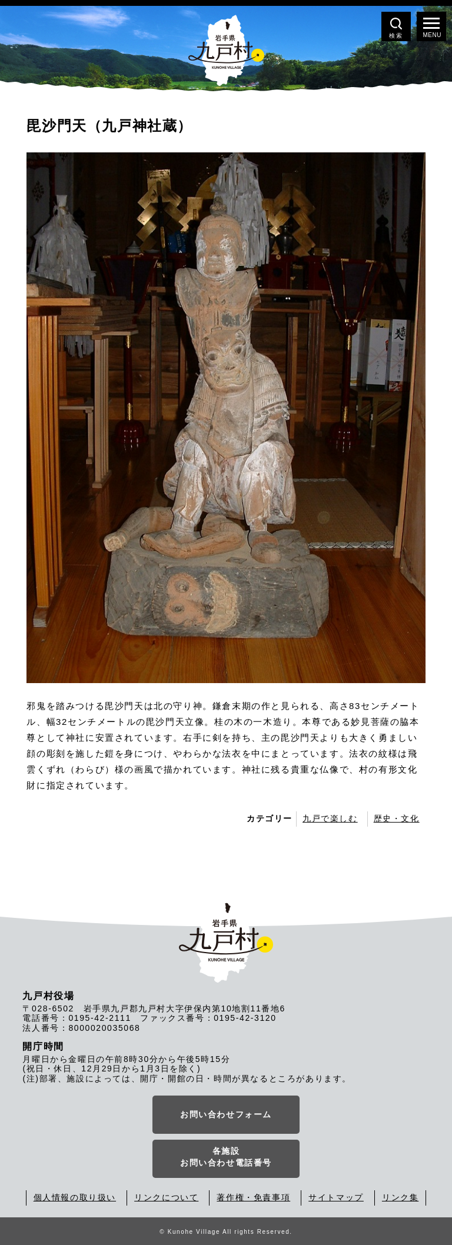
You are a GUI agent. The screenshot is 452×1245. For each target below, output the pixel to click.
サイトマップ (336, 1197)
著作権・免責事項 (253, 1197)
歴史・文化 (397, 818)
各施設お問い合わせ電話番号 (226, 1156)
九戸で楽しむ (330, 818)
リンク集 (400, 1197)
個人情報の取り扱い (75, 1197)
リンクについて (166, 1197)
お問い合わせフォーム (226, 1114)
